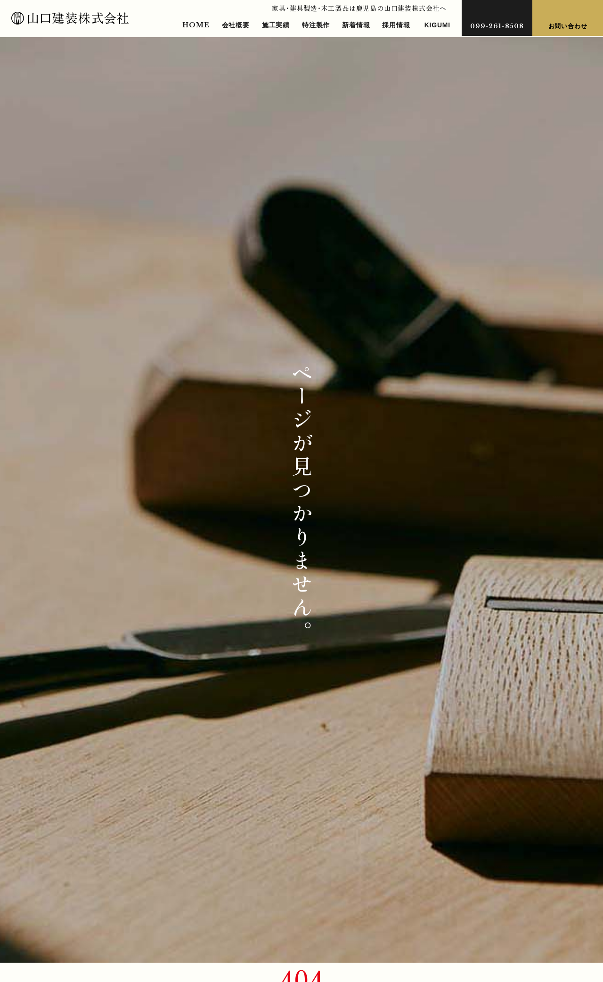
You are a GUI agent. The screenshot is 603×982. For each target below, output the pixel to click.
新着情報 (356, 25)
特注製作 (316, 25)
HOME (195, 25)
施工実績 (276, 25)
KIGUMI (437, 25)
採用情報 (396, 25)
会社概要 (236, 25)
